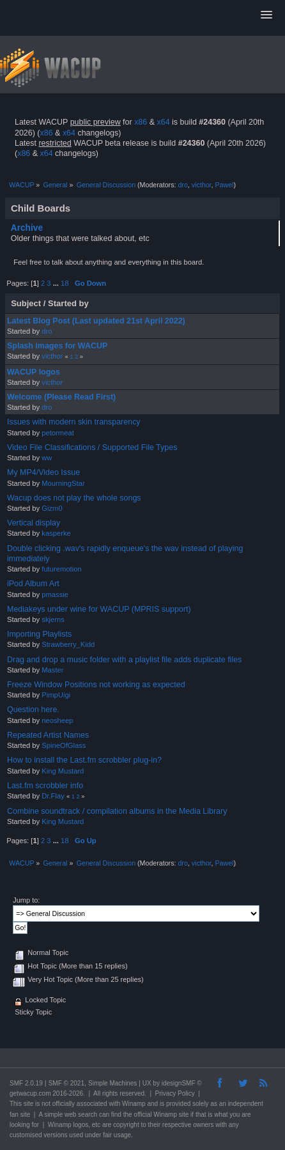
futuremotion (61, 569)
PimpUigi (56, 695)
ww (47, 458)
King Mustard (63, 771)
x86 (140, 122)
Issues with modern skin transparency (74, 421)
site (29, 1103)
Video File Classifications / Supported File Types (92, 447)
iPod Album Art (33, 583)
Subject (26, 303)
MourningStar (63, 483)
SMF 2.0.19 (26, 1083)
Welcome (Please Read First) (61, 396)
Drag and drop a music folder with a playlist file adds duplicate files (124, 659)
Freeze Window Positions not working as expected (96, 684)
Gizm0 (52, 508)
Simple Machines (112, 1083)
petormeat (58, 433)
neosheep (57, 720)
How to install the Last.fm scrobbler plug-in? (84, 760)
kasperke (56, 533)
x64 (163, 122)
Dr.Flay (53, 796)
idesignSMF (179, 1083)
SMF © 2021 (66, 1083)
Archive (27, 228)
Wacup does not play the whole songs (74, 497)
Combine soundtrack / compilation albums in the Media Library (117, 811)
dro (182, 185)
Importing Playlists (39, 634)
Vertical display (33, 522)
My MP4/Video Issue (43, 472)
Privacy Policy (175, 1093)
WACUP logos (33, 372)
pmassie (55, 594)
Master (52, 670)
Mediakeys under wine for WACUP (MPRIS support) (99, 609)
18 (64, 283)
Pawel (224, 185)
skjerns (53, 619)
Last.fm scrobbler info (45, 785)
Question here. (33, 709)
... (57, 283)
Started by (68, 303)
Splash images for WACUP (57, 345)
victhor (202, 185)
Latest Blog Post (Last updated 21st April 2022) (96, 320)
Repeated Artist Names (48, 735)
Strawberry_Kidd (68, 644)
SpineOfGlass (64, 745)
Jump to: (26, 900)
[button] (266, 15)
